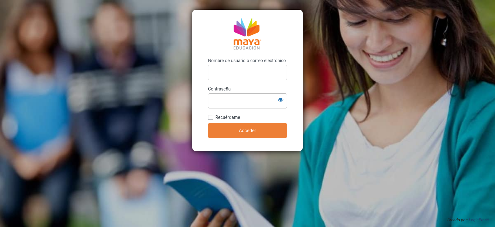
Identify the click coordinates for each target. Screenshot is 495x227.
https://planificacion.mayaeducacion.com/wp (247, 33)
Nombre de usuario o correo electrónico (247, 60)
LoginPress (479, 220)
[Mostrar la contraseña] (280, 99)
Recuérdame (227, 117)
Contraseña (219, 88)
